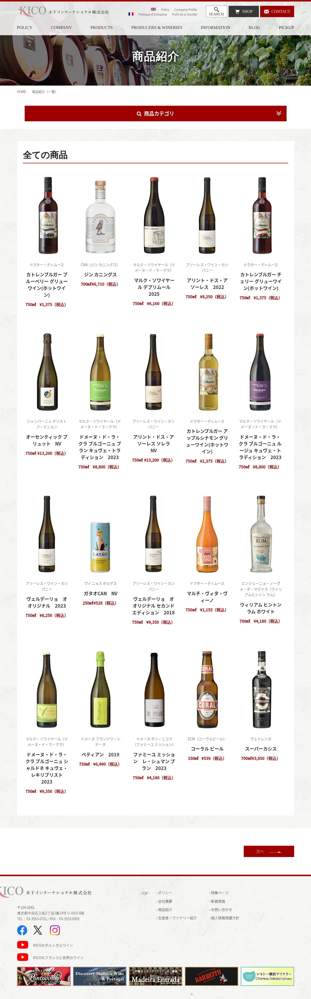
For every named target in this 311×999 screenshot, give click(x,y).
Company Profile (185, 9)
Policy (165, 9)
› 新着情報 (217, 901)
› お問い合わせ (220, 909)
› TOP (144, 893)
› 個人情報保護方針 (224, 917)
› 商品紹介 (164, 909)
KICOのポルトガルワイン (53, 945)
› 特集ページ (219, 892)
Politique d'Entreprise (153, 14)
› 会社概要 (164, 901)
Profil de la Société (184, 14)
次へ (260, 851)
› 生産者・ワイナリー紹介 (176, 917)
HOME (21, 91)
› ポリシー (164, 892)
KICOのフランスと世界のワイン (58, 957)
